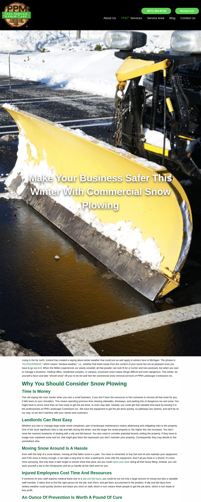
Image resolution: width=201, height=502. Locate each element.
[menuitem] (109, 18)
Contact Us (187, 18)
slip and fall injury (92, 478)
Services (131, 18)
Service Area (155, 18)
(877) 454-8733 (156, 10)
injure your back (121, 462)
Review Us (187, 10)
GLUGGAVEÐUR (32, 364)
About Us (110, 18)
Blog (172, 18)
